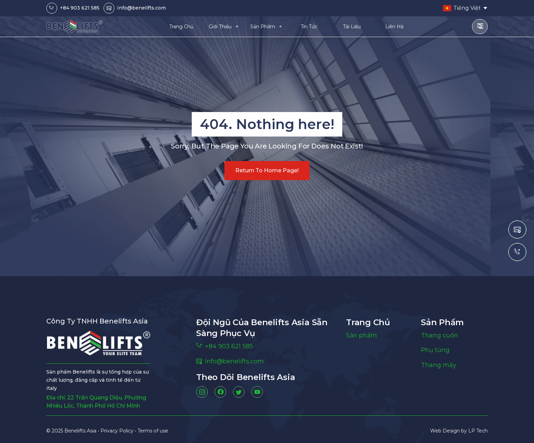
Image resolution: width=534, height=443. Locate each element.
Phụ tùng (435, 350)
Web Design (445, 431)
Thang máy (438, 365)
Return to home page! (267, 170)
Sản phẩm (362, 335)
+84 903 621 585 (79, 8)
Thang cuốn (439, 335)
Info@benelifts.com (141, 8)
